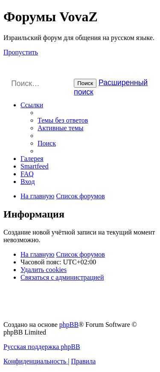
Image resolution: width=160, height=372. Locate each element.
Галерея (32, 158)
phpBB (69, 324)
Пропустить (20, 52)
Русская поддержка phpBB (41, 346)
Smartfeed (34, 166)
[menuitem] (63, 120)
